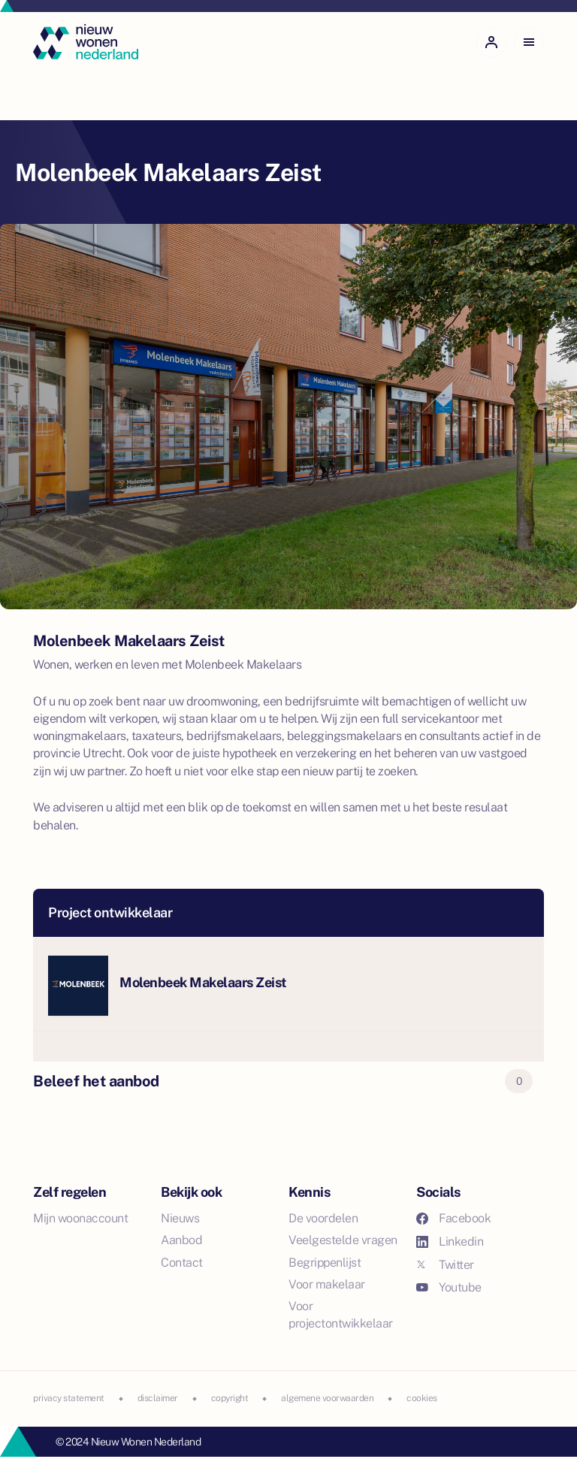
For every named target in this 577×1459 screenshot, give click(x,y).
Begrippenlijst (324, 1262)
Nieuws (180, 1218)
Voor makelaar (326, 1284)
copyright (230, 1398)
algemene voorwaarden (327, 1398)
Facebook (453, 1218)
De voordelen (323, 1218)
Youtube (449, 1287)
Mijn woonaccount (80, 1218)
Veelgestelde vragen (342, 1240)
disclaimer (157, 1398)
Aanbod (181, 1240)
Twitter (445, 1265)
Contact (182, 1262)
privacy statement (68, 1398)
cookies (421, 1398)
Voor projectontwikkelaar (340, 1315)
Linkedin (449, 1241)
